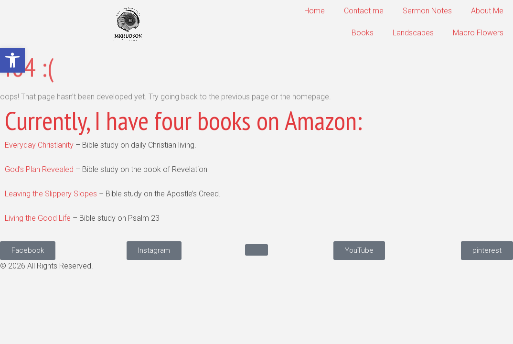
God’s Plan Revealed (39, 169)
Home (314, 10)
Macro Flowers (478, 32)
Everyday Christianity (39, 145)
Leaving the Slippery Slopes (51, 193)
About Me (487, 10)
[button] (12, 60)
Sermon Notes (427, 10)
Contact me (364, 10)
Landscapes (413, 32)
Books (363, 32)
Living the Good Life (38, 218)
